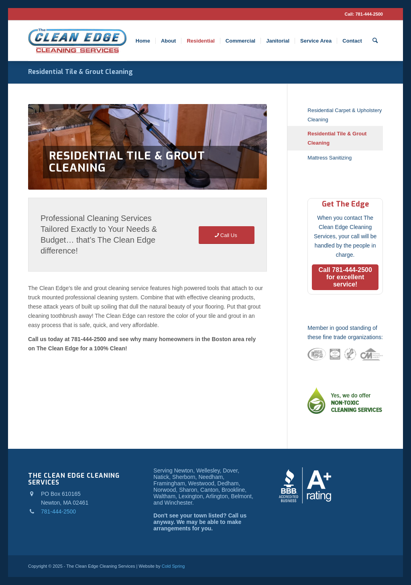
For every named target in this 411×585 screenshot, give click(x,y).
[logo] (77, 41)
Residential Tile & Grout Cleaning (80, 72)
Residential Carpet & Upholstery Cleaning (344, 115)
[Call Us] (226, 235)
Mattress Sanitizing (329, 158)
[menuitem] (142, 41)
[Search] (375, 41)
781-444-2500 (369, 14)
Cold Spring (173, 566)
